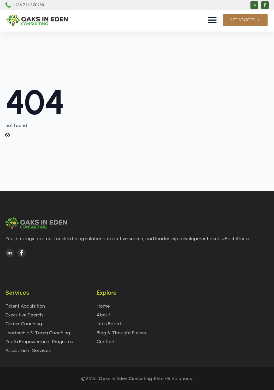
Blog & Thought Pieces (121, 333)
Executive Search (24, 315)
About (103, 315)
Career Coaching (23, 324)
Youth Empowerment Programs (39, 342)
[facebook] (265, 5)
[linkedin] (254, 5)
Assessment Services (28, 350)
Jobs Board (109, 324)
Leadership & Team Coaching (37, 333)
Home (103, 306)
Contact (106, 342)
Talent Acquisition (25, 306)
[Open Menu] (212, 20)
